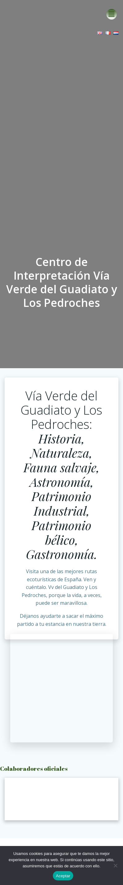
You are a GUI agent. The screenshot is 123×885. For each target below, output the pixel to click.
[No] (115, 865)
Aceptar (63, 876)
